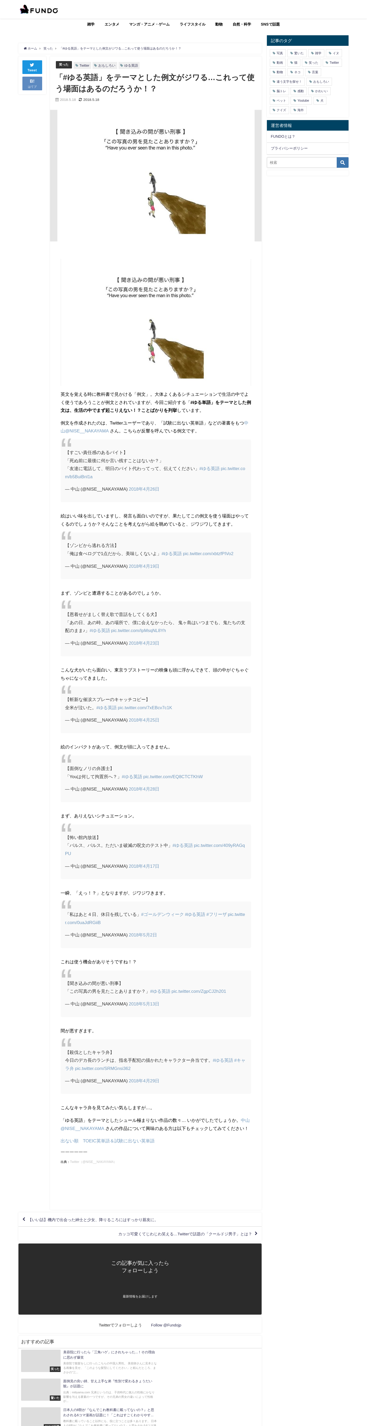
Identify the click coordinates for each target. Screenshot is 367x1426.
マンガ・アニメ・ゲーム (149, 24)
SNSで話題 (270, 24)
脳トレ (281, 91)
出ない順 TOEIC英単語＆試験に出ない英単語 (108, 1140)
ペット (281, 100)
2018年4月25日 (144, 720)
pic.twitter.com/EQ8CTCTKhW (173, 776)
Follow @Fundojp (166, 1327)
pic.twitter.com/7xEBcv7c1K (145, 707)
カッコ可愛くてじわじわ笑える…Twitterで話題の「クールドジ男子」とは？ (180, 1235)
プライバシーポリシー (289, 148)
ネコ (297, 72)
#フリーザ (217, 914)
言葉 (315, 72)
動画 (280, 62)
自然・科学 (242, 24)
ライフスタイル (192, 24)
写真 (280, 53)
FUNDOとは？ (283, 136)
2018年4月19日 (144, 566)
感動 (300, 91)
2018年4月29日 (144, 1080)
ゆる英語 (132, 65)
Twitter (85, 65)
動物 (219, 24)
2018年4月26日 (144, 489)
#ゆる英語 (209, 468)
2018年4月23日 (144, 643)
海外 (300, 110)
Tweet (32, 67)
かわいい (321, 91)
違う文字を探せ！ (289, 81)
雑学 (91, 24)
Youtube (303, 100)
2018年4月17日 (144, 866)
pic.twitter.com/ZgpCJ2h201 (199, 991)
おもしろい (107, 65)
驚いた (299, 53)
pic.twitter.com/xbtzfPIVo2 (208, 553)
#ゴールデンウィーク (162, 914)
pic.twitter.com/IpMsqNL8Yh (139, 630)
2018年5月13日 (144, 1003)
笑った (64, 64)
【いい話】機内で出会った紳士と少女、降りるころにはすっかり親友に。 (97, 1220)
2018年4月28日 (144, 789)
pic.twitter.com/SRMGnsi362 (103, 1068)
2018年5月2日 (143, 934)
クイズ (281, 110)
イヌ (336, 53)
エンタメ (112, 24)
